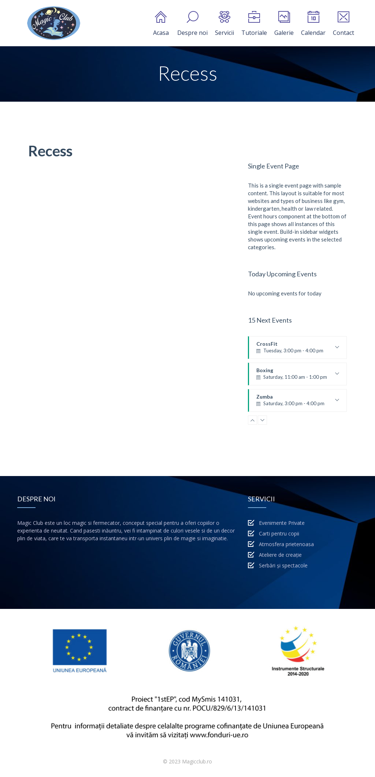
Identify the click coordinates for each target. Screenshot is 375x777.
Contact (343, 24)
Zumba (297, 402)
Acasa (161, 24)
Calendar (313, 24)
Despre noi (192, 24)
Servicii (224, 24)
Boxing (297, 376)
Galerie (284, 24)
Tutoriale (254, 24)
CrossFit (297, 350)
